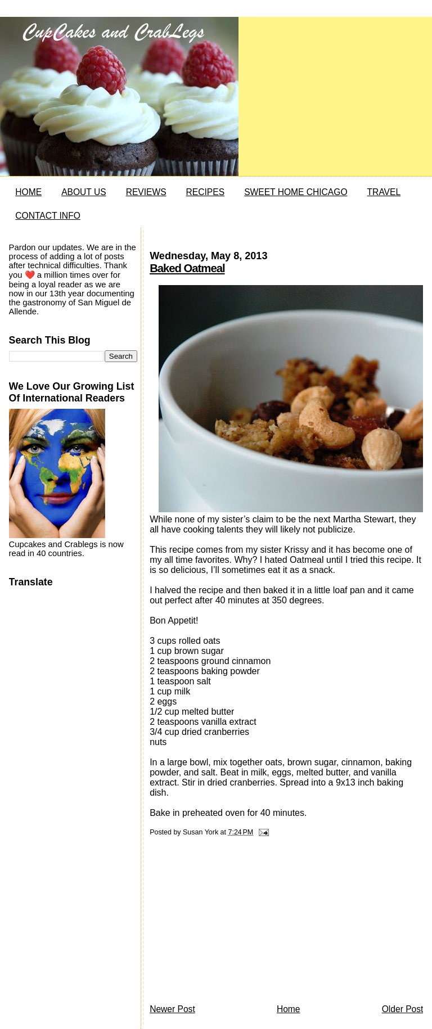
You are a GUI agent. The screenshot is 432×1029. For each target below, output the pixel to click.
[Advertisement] (234, 923)
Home (288, 1009)
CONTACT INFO (47, 215)
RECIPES (205, 192)
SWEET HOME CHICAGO (295, 192)
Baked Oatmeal (187, 268)
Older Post (403, 1009)
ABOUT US (83, 192)
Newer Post (172, 1009)
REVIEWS (146, 192)
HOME (28, 192)
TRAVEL (384, 192)
